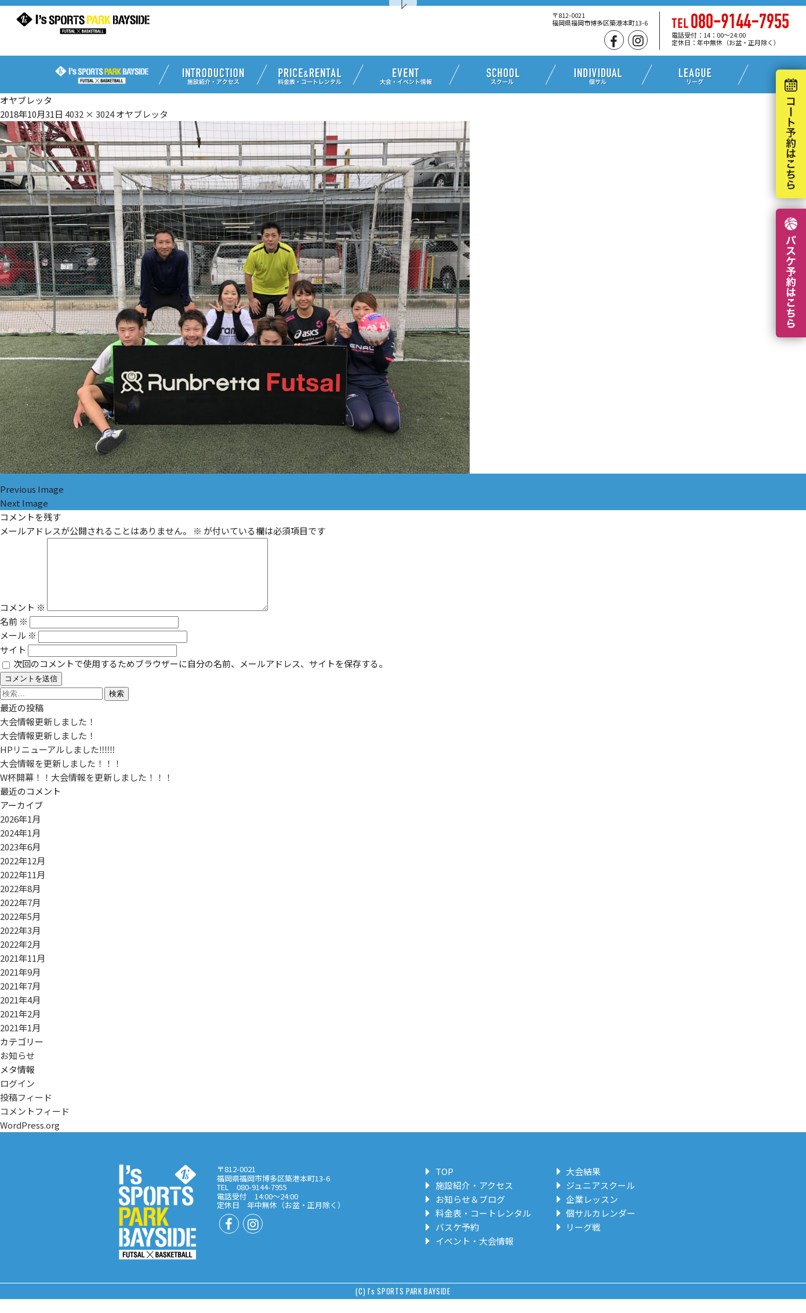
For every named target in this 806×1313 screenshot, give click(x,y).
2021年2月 (20, 1027)
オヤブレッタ (142, 114)
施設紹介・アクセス (469, 1199)
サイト (13, 663)
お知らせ (17, 1069)
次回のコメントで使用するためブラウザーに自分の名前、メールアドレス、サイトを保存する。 (200, 677)
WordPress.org (30, 1139)
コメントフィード (35, 1125)
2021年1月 (20, 1041)
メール (18, 649)
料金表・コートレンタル (478, 1227)
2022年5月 (20, 930)
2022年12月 (22, 874)
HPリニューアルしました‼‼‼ (57, 763)
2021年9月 (20, 986)
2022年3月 (20, 944)
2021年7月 (20, 1000)
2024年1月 (20, 847)
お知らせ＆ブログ (465, 1213)
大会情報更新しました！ (48, 735)
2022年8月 (20, 902)
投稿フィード (26, 1111)
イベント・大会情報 (470, 1255)
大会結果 (579, 1185)
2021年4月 (20, 1014)
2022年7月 (20, 916)
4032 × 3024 (89, 114)
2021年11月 (22, 972)
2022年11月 (22, 888)
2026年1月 (20, 833)
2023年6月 (20, 860)
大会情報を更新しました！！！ (61, 777)
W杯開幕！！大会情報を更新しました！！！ (86, 791)
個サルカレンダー (596, 1227)
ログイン (17, 1097)
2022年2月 (20, 958)
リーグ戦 (579, 1241)
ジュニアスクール (596, 1199)
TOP (439, 1185)
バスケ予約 (452, 1241)
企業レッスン (588, 1213)
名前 (14, 635)
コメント (22, 621)
